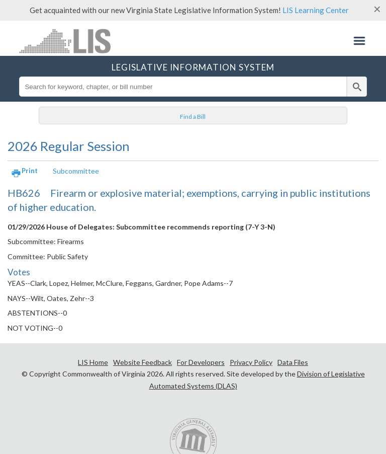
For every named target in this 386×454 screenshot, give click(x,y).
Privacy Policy (251, 362)
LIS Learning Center (315, 10)
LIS (67, 40)
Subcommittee (76, 171)
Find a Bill (193, 116)
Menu (359, 40)
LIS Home (93, 362)
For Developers (201, 362)
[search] (356, 87)
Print (30, 171)
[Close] (377, 9)
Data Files (292, 362)
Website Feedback (142, 362)
